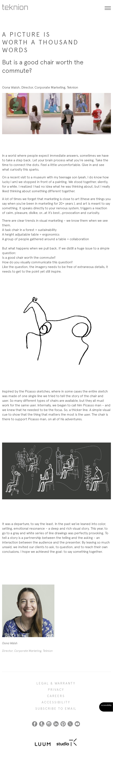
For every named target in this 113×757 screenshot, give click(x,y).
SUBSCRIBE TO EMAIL (56, 709)
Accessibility (56, 702)
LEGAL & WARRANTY (56, 683)
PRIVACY (56, 690)
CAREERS (56, 696)
